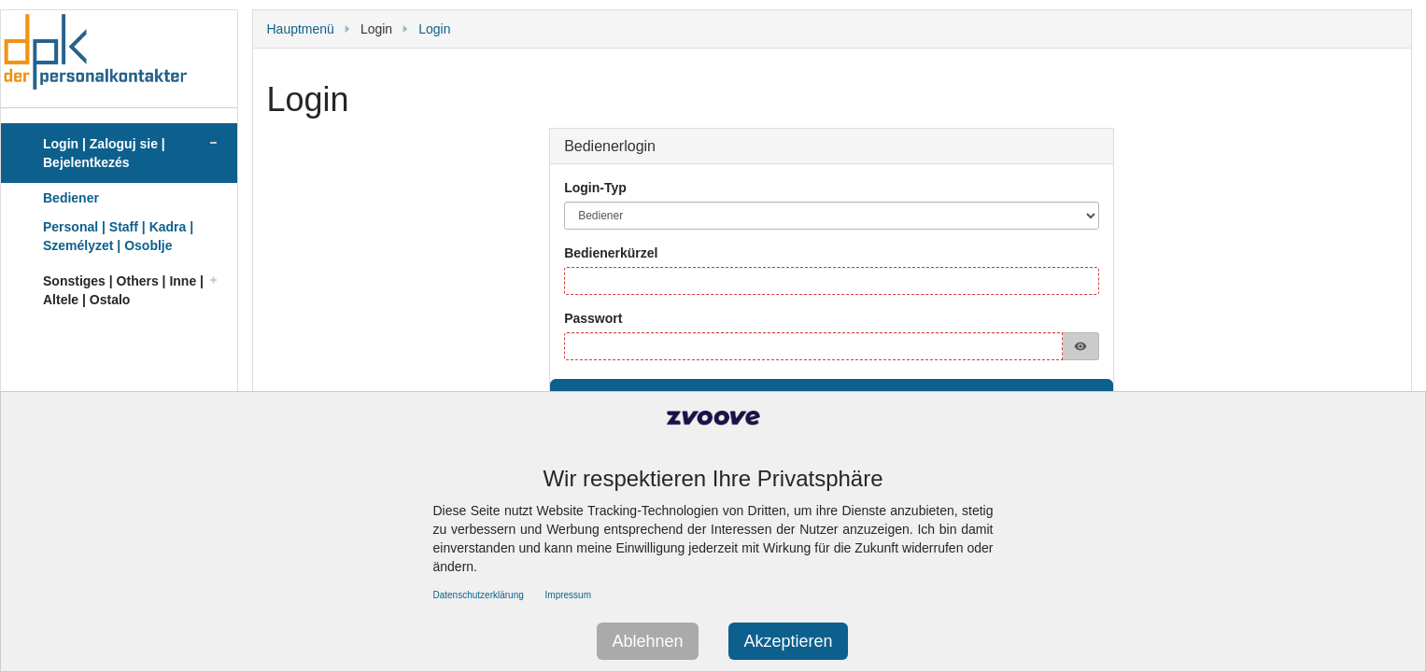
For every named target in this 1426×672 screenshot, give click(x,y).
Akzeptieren (787, 641)
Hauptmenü (300, 28)
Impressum (568, 595)
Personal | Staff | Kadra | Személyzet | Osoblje (118, 236)
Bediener (71, 197)
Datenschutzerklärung (478, 595)
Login (434, 28)
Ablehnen (647, 641)
